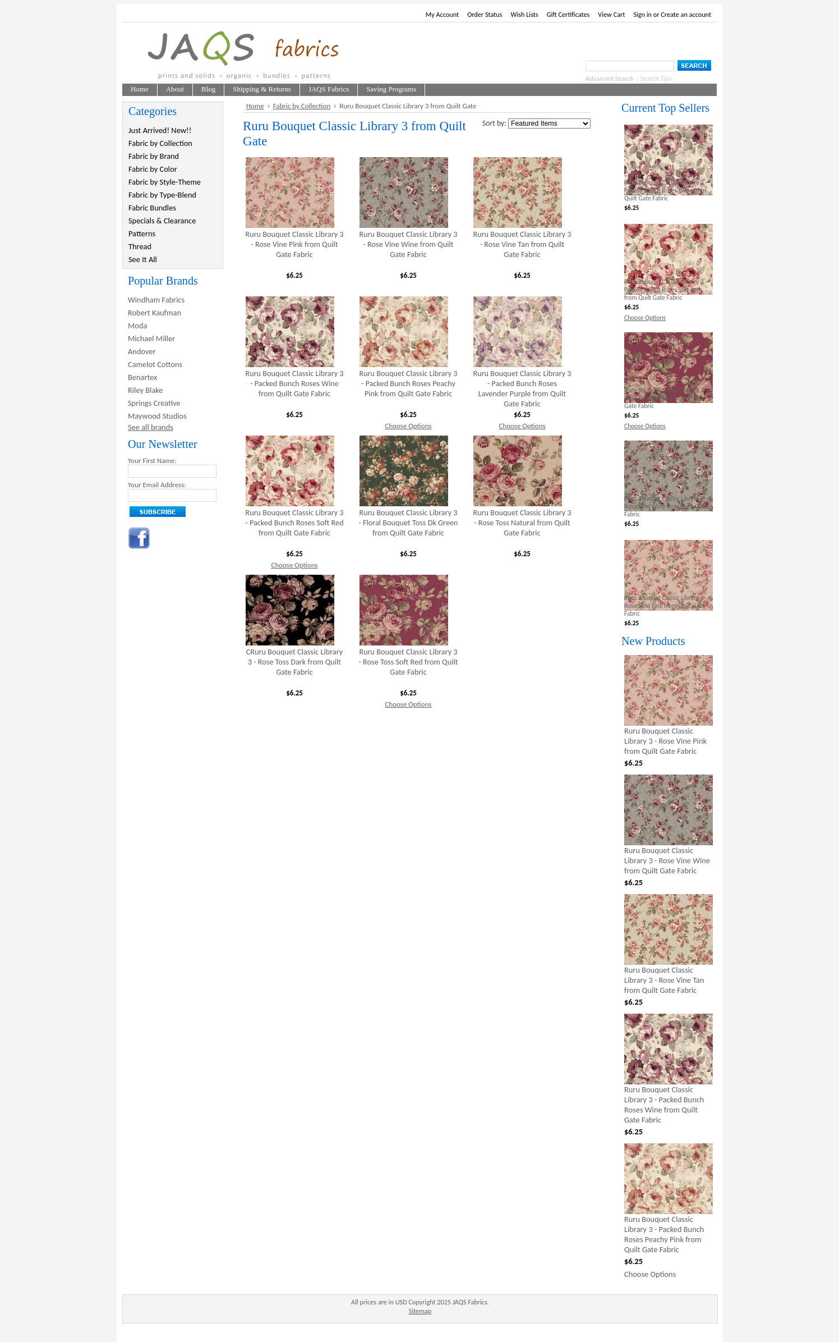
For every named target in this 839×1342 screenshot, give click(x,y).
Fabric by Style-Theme (164, 182)
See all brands (150, 427)
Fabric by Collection (160, 143)
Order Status (484, 14)
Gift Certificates (568, 14)
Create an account (686, 14)
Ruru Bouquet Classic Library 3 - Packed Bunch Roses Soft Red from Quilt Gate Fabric (294, 522)
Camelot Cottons (155, 364)
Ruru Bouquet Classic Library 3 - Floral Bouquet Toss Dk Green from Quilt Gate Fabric (408, 522)
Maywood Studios (157, 416)
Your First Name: (152, 460)
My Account (442, 14)
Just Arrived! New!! (159, 130)
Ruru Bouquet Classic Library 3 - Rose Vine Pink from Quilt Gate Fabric (294, 244)
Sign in (642, 14)
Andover (142, 351)
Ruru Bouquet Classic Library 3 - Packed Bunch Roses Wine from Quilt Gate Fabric (294, 383)
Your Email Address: (157, 484)
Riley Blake (145, 390)
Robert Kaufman (154, 313)
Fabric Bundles (152, 208)
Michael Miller (151, 338)
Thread (139, 246)
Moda (137, 325)
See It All (142, 259)
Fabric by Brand (153, 156)
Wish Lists (524, 14)
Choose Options (408, 426)
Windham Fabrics (156, 300)
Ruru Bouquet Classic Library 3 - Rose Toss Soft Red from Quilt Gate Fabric (408, 662)
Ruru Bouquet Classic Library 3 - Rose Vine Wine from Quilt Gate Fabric (408, 244)
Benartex (142, 377)
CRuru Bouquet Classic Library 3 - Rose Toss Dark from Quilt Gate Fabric (294, 662)
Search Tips (656, 78)
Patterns (141, 233)
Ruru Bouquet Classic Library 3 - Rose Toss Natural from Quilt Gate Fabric (522, 522)
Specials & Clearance (162, 221)
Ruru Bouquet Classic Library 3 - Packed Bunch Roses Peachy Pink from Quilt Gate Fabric (408, 383)
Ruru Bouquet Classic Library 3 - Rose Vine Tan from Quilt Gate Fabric (522, 244)
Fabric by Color (152, 169)
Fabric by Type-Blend (162, 195)
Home (255, 106)
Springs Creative (154, 403)
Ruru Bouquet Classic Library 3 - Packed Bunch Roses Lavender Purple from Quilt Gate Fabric (522, 388)
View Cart (611, 14)
